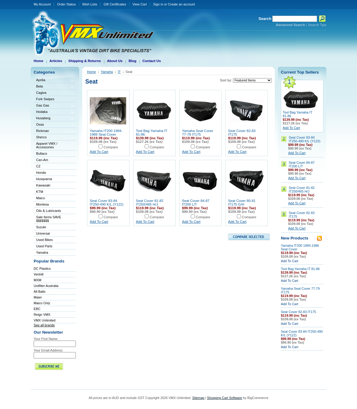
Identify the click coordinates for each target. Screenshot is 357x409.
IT (119, 72)
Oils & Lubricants (48, 211)
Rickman (54, 131)
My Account (42, 4)
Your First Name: (46, 339)
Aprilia (54, 80)
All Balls (39, 291)
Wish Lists (89, 4)
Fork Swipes (45, 99)
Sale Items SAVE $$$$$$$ (48, 219)
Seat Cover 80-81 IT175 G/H (242, 202)
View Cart (140, 4)
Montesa (54, 205)
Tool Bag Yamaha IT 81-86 (300, 269)
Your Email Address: (48, 350)
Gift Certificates (114, 4)
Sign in (158, 4)
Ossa (54, 125)
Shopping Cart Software (224, 398)
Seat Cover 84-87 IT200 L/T (196, 202)
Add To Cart (99, 151)
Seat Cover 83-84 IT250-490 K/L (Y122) (106, 202)
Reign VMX (42, 314)
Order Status (66, 4)
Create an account (181, 4)
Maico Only (42, 303)
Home (91, 72)
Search (264, 18)
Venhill (38, 274)
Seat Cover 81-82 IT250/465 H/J (149, 202)
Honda (54, 173)
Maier (38, 297)
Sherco (54, 137)
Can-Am (54, 160)
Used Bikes (44, 240)
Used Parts (44, 246)
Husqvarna (54, 179)
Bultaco (54, 154)
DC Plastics (42, 268)
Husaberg (54, 118)
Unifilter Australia (46, 286)
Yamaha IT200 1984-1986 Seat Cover (106, 132)
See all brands (44, 325)
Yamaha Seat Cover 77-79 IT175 (197, 132)
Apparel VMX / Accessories (54, 145)
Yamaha (54, 253)
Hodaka (54, 112)
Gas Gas (54, 106)
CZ (54, 166)
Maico (54, 198)
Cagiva (54, 93)
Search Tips (317, 25)
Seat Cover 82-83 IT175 (298, 312)
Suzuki (54, 227)
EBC (37, 309)
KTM (54, 192)
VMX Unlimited (45, 320)
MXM (37, 280)
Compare (110, 147)
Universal (54, 234)
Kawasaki (54, 185)
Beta (54, 86)
